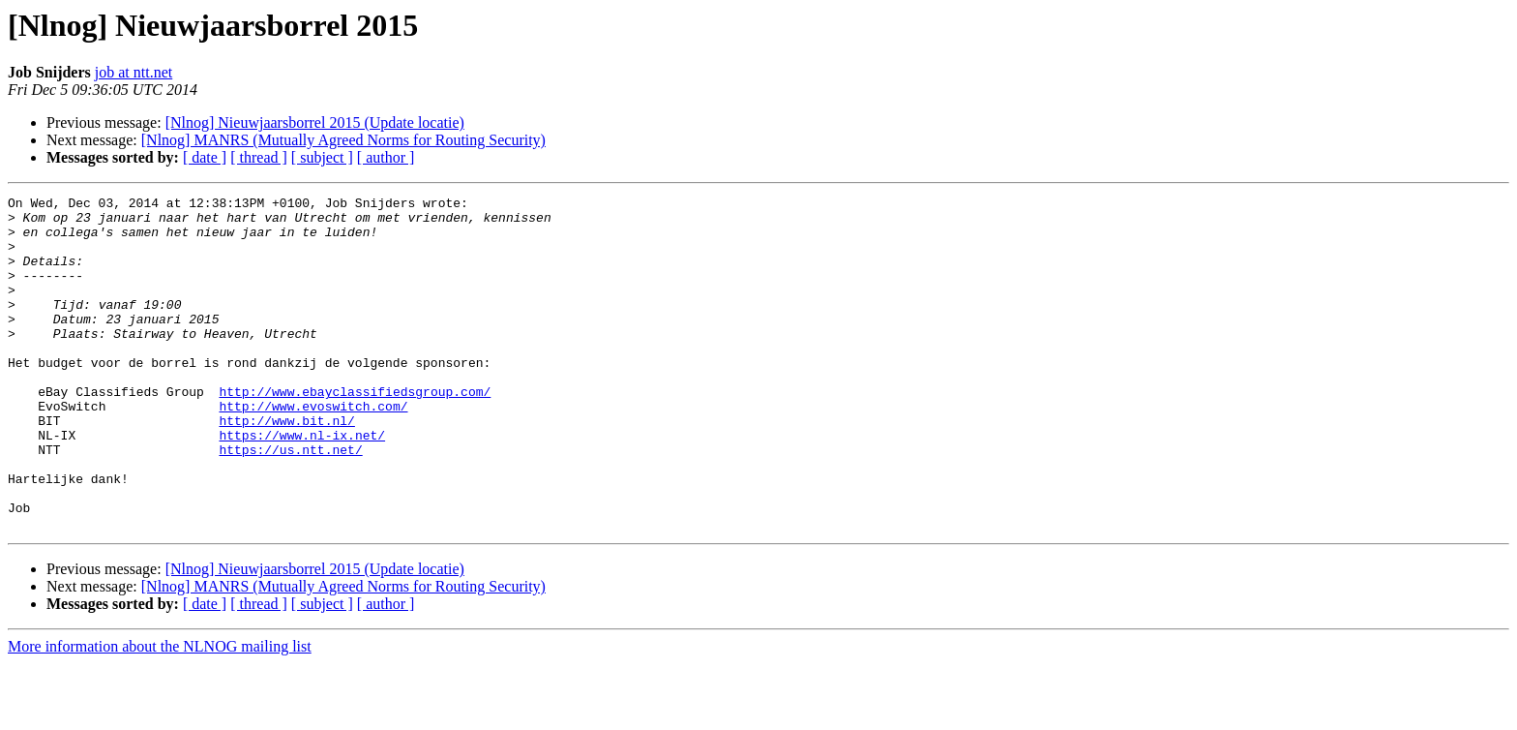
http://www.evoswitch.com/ (313, 449)
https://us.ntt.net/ (290, 501)
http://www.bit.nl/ (286, 466)
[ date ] (204, 157)
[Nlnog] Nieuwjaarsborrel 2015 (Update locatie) (314, 122)
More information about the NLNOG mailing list (160, 713)
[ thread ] (258, 157)
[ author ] (386, 157)
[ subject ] (322, 157)
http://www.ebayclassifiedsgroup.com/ (355, 432)
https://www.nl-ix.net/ (302, 484)
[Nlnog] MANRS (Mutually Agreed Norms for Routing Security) (343, 140)
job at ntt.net (133, 72)
